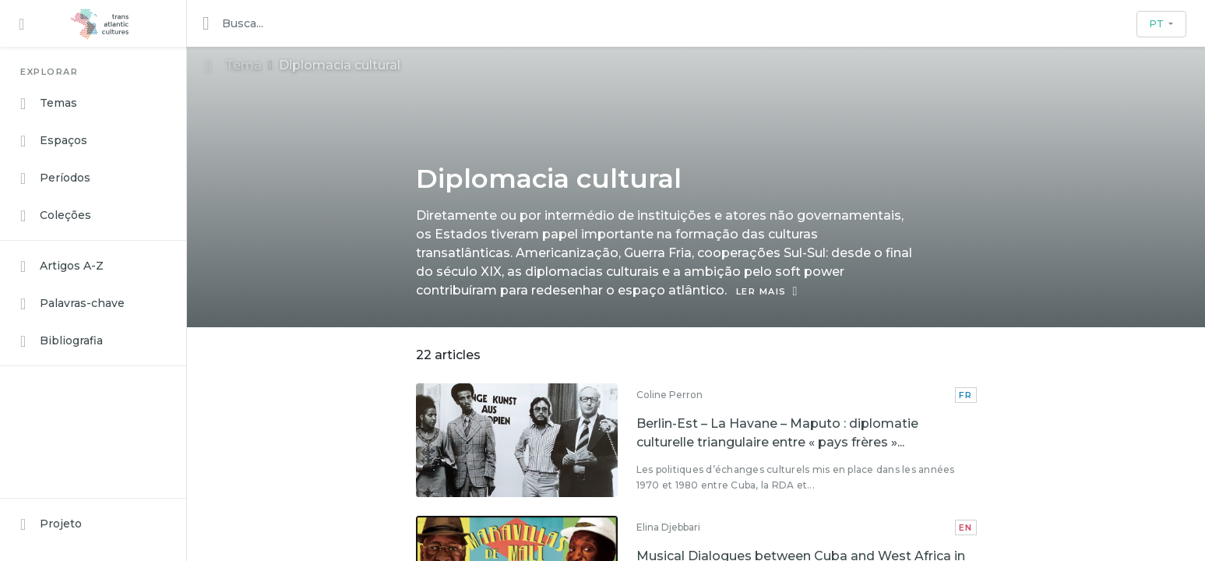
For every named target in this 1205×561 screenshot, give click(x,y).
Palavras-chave (72, 304)
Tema (234, 65)
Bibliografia (61, 341)
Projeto (51, 524)
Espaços (53, 141)
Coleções (55, 215)
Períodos (55, 178)
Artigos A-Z (62, 266)
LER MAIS (767, 291)
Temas (48, 103)
